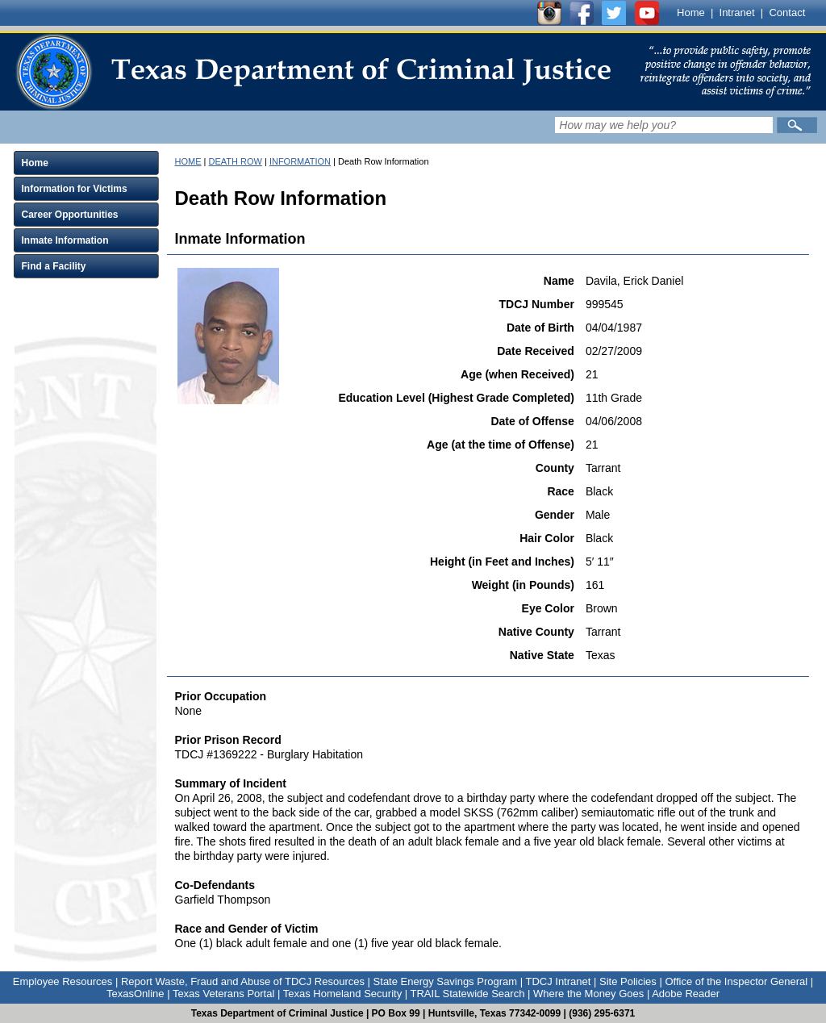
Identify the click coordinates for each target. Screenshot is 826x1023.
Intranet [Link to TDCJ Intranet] (737, 12)
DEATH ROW (234, 161)
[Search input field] (664, 125)
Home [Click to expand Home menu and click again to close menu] (35, 163)
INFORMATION (300, 161)
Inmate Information (65, 240)
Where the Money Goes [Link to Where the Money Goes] (588, 994)
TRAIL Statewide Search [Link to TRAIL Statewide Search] (468, 994)
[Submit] (797, 125)
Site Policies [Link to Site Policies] (628, 981)
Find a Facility (54, 266)
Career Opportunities (70, 214)
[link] (313, 72)
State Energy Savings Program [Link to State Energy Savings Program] (445, 981)
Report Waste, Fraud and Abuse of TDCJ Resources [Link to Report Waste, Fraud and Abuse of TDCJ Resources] (243, 981)
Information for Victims (74, 188)
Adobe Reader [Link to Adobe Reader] (686, 994)
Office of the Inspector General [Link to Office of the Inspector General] (736, 981)
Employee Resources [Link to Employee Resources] (63, 981)
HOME (188, 161)
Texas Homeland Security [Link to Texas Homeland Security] (342, 994)
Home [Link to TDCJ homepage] (691, 12)
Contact (787, 12)
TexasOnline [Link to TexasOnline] (135, 994)
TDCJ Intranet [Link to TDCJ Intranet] (557, 981)
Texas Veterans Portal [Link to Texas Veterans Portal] (223, 994)
